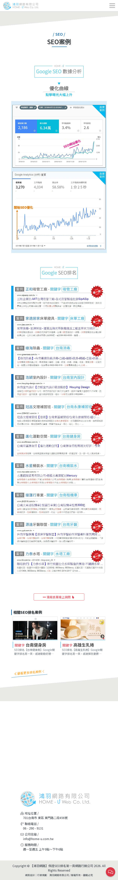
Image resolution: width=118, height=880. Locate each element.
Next (102, 636)
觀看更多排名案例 (29, 672)
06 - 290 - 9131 (33, 828)
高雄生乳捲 (83, 645)
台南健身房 (36, 645)
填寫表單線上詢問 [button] (59, 597)
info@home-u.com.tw (38, 838)
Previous (16, 636)
